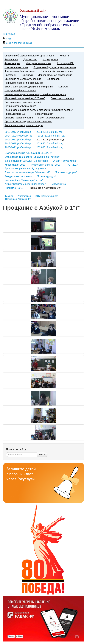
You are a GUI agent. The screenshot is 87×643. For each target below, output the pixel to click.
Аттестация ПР (65, 63)
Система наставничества (19, 117)
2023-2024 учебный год (49, 147)
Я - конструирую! (46, 176)
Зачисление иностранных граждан (24, 125)
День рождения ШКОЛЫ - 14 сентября (26, 160)
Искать (42, 454)
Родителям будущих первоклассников (55, 67)
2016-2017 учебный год (18, 139)
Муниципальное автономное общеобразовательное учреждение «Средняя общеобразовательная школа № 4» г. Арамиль (49, 22)
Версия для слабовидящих (19, 43)
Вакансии (27, 75)
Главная (9, 196)
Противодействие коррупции (57, 71)
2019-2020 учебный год (49, 143)
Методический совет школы (20, 90)
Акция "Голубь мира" (65, 160)
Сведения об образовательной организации (29, 55)
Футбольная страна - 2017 (45, 164)
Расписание (11, 59)
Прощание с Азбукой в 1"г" (18, 199)
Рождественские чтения (18, 176)
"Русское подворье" (66, 172)
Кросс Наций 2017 (15, 164)
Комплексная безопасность (20, 71)
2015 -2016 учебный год (51, 135)
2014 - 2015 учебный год (18, 135)
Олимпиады (53, 79)
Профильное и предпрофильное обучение (28, 121)
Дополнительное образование (55, 75)
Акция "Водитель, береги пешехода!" (25, 184)
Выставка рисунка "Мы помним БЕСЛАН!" (28, 153)
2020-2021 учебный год (18, 147)
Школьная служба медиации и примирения (29, 86)
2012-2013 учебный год (18, 131)
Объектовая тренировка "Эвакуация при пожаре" (32, 156)
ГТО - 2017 (72, 164)
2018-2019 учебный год (18, 143)
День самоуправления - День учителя (26, 168)
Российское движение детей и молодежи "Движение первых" (39, 110)
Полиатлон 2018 (14, 187)
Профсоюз (10, 75)
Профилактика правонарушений (23, 102)
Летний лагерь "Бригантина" (20, 106)
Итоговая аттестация (16, 67)
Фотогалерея (12, 63)
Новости (64, 55)
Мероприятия (50, 59)
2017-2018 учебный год (47, 196)
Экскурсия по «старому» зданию (23, 79)
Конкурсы (63, 86)
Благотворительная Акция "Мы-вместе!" (27, 172)
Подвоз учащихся (43, 113)
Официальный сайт (33, 10)
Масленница (59, 184)
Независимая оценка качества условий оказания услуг (35, 94)
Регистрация (9, 34)
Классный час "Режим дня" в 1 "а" (24, 180)
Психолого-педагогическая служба (24, 82)
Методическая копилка (38, 63)
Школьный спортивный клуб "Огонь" (25, 98)
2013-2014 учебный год (49, 131)
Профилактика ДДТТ (16, 113)
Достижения (30, 59)
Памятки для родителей (51, 117)
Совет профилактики (62, 98)
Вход (8, 38)
